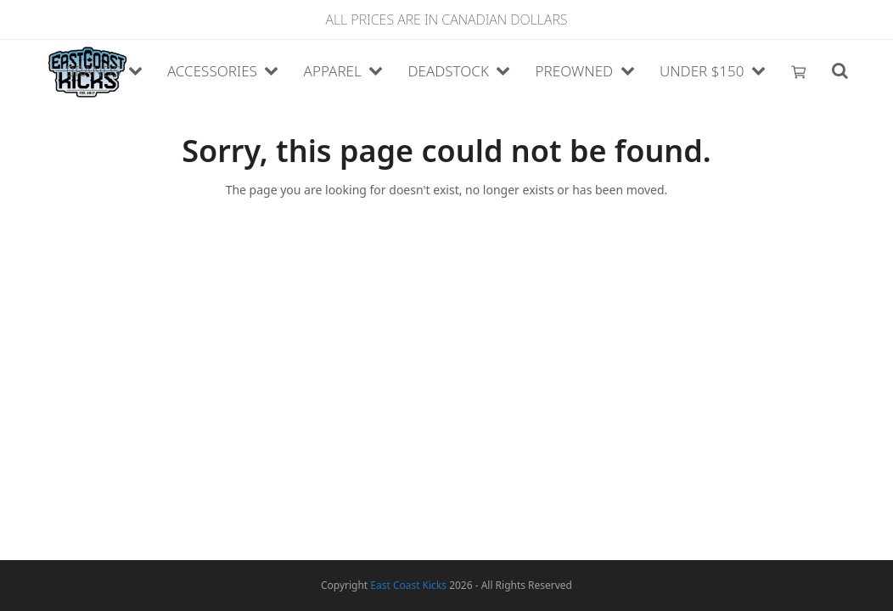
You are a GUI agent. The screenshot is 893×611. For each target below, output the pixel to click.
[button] (798, 72)
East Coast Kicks (408, 585)
